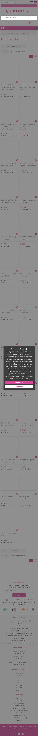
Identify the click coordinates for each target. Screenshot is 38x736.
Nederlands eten (19, 673)
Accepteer (19, 383)
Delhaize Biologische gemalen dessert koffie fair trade (8, 126)
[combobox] (19, 18)
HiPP (19, 680)
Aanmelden (19, 6)
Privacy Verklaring (19, 715)
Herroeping (19, 720)
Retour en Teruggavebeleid (19, 710)
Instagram (15, 734)
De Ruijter (19, 687)
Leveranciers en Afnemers (19, 713)
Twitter (19, 734)
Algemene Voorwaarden (15, 729)
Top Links (5, 2)
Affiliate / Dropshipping (19, 718)
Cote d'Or (19, 690)
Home (5, 32)
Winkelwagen (30, 23)
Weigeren (19, 387)
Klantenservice (19, 703)
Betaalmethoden (19, 705)
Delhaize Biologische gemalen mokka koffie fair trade (28, 126)
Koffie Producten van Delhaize (11, 33)
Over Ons (19, 700)
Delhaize (10, 32)
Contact (19, 698)
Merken (19, 675)
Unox (19, 683)
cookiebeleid (23, 379)
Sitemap (28, 729)
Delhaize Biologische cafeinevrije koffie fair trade (28, 87)
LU (19, 678)
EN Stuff (35, 2)
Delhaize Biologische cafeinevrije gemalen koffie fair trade (9, 87)
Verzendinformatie (19, 708)
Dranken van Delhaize (20, 32)
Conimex (19, 685)
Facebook (23, 734)
